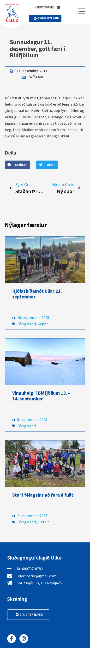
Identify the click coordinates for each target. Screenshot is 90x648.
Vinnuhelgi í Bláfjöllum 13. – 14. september (41, 396)
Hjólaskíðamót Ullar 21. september (37, 294)
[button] (17, 165)
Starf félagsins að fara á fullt (42, 495)
